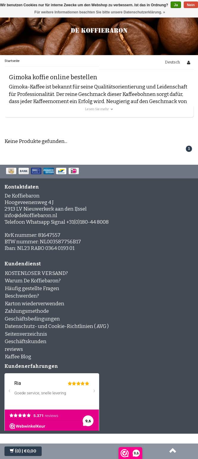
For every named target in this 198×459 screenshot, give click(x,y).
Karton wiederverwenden (34, 304)
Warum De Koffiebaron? (33, 281)
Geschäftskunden (25, 341)
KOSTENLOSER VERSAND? (36, 273)
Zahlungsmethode (27, 311)
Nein (191, 5)
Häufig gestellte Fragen (32, 288)
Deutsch (172, 62)
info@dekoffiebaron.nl (30, 215)
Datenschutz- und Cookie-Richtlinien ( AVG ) (57, 326)
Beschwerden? (22, 296)
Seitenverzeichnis (26, 334)
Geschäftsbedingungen (32, 319)
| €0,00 (23, 451)
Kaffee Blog (18, 357)
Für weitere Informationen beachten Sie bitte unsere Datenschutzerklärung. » (100, 12)
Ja (176, 5)
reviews (14, 349)
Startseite (12, 61)
